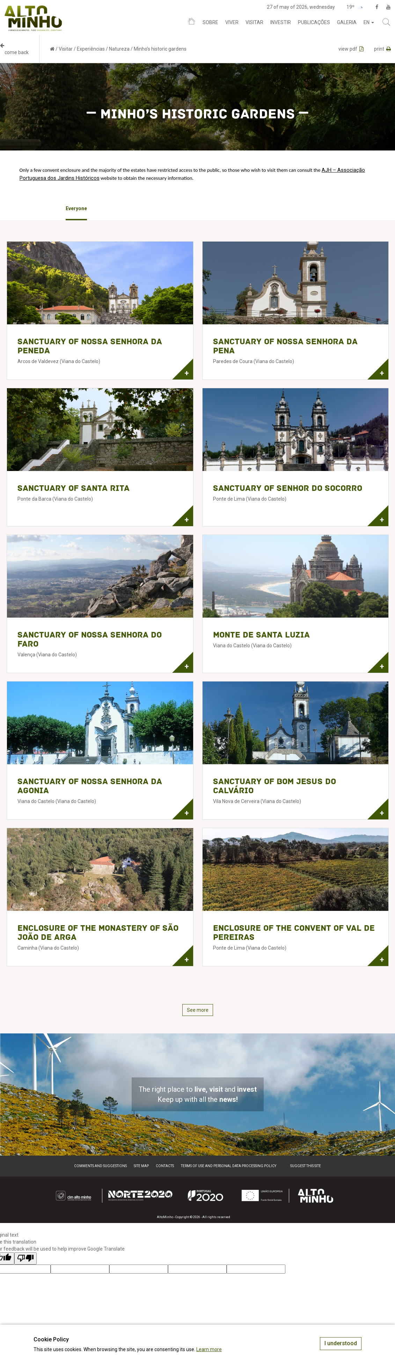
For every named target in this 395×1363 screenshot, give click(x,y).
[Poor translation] (25, 1258)
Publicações (314, 22)
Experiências (91, 49)
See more (198, 1010)
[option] (76, 209)
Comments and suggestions (100, 1166)
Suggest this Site (305, 1166)
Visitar (254, 22)
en (369, 22)
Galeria (347, 22)
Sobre (210, 22)
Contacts (165, 1166)
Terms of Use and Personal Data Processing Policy (228, 1166)
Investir (280, 22)
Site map (141, 1166)
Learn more (209, 1349)
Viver (232, 22)
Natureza (119, 49)
